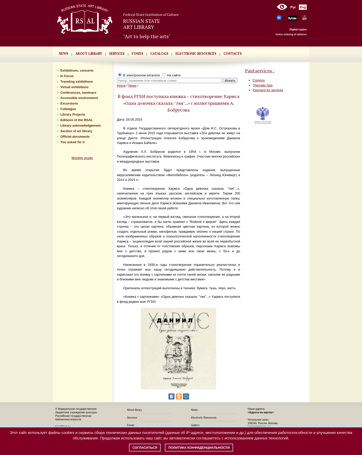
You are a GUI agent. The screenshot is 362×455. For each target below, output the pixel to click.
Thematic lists (263, 85)
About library (88, 53)
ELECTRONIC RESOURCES (195, 53)
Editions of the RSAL (76, 120)
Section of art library (76, 131)
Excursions (69, 103)
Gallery (195, 425)
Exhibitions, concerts (76, 70)
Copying (259, 80)
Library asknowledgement (80, 125)
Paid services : (259, 71)
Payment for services (268, 90)
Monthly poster (82, 158)
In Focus (67, 76)
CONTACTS (232, 53)
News (132, 85)
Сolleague (68, 109)
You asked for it (72, 142)
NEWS (63, 53)
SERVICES (117, 53)
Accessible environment (79, 98)
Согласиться (144, 447)
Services (132, 417)
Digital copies (298, 29)
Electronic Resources (203, 417)
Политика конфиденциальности (199, 447)
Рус (293, 7)
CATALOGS (159, 53)
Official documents (75, 136)
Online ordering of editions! (291, 34)
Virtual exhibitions (74, 87)
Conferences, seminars (78, 92)
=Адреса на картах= (261, 412)
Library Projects (72, 114)
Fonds (130, 425)
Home (121, 85)
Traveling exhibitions (76, 81)
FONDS (137, 53)
